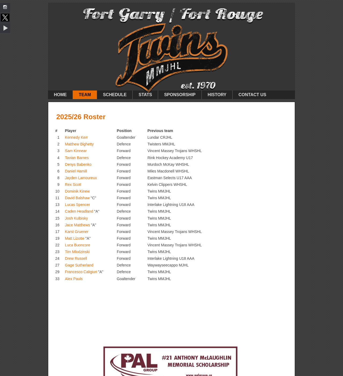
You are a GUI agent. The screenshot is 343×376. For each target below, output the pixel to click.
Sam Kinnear (76, 151)
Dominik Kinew (77, 191)
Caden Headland (79, 211)
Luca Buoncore (77, 245)
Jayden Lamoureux (81, 178)
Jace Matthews (77, 225)
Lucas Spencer (77, 204)
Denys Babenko (78, 164)
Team (85, 94)
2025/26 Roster (81, 117)
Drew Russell (76, 258)
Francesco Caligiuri (81, 272)
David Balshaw (77, 198)
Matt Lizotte (74, 238)
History (217, 94)
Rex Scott (73, 184)
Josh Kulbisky (76, 218)
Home (60, 94)
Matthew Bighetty (79, 144)
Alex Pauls (74, 279)
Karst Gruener (76, 232)
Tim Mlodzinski (77, 252)
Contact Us (252, 94)
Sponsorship (179, 94)
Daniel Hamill (76, 171)
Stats (145, 94)
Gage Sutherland (79, 265)
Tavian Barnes (77, 158)
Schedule (114, 94)
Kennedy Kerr (76, 137)
